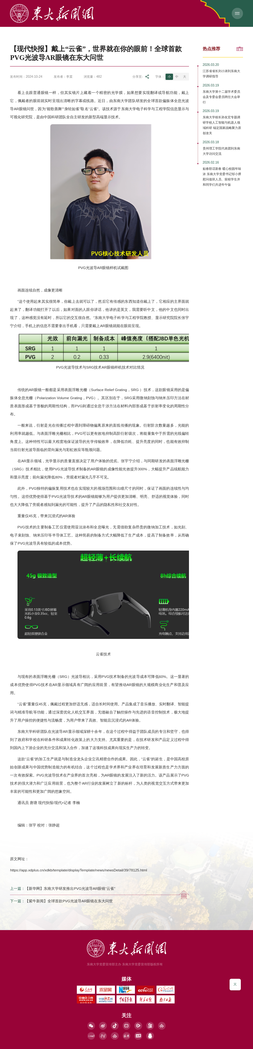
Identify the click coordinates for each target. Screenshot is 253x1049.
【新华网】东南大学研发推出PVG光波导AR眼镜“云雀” (70, 888)
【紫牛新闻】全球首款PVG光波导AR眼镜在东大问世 (69, 901)
